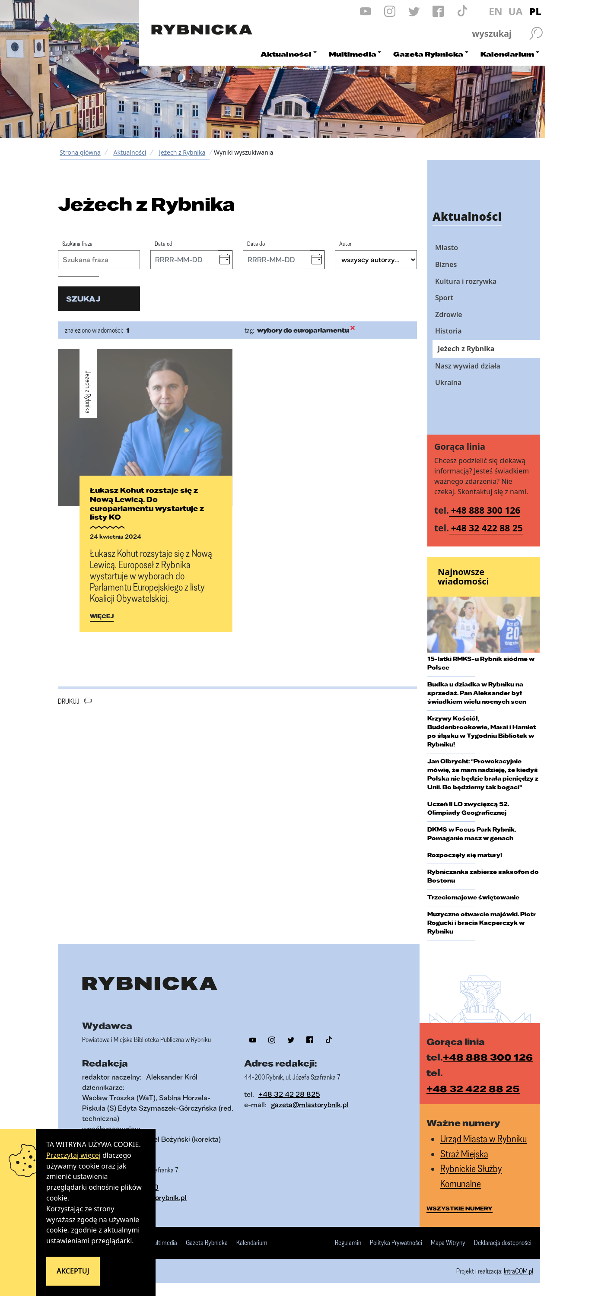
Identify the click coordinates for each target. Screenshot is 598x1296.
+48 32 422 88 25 (487, 528)
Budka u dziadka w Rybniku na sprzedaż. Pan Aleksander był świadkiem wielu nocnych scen (476, 693)
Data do (256, 243)
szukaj (83, 299)
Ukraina (448, 382)
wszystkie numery (459, 1208)
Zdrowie (448, 314)
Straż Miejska (464, 1153)
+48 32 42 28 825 (289, 1094)
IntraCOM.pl (518, 1271)
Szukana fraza (77, 243)
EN (496, 11)
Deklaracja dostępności (502, 1243)
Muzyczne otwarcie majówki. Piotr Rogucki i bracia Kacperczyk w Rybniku (481, 923)
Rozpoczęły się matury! (464, 854)
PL (535, 11)
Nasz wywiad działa (467, 366)
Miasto (446, 247)
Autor (345, 243)
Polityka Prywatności (396, 1243)
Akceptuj (73, 1271)
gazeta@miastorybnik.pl (310, 1104)
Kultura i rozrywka (465, 281)
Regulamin (348, 1243)
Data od (163, 243)
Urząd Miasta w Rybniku (483, 1138)
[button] (224, 259)
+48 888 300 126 (486, 510)
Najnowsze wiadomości (463, 576)
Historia (448, 331)
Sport (444, 297)
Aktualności (129, 152)
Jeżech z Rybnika (182, 152)
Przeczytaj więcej (73, 1155)
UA (515, 11)
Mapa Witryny (448, 1243)
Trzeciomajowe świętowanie (473, 897)
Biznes (446, 264)
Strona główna (80, 152)
